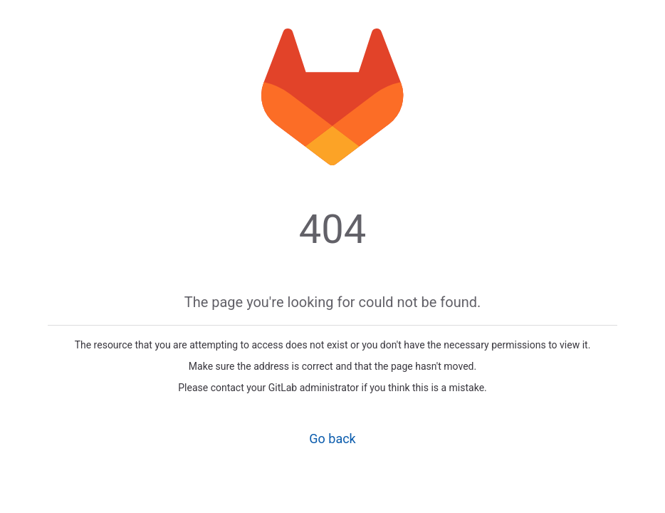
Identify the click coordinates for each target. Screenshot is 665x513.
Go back (332, 438)
